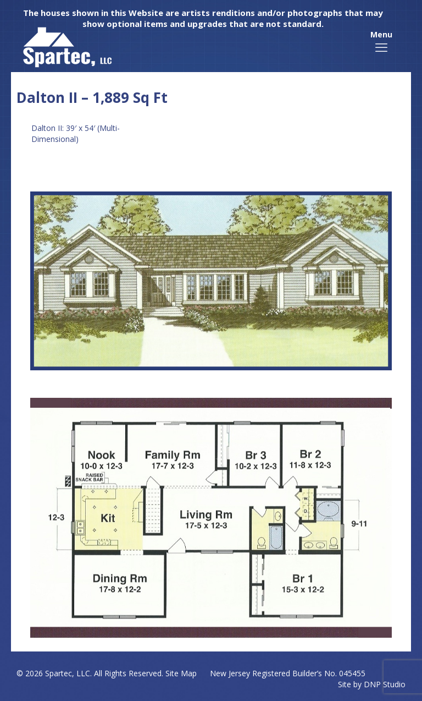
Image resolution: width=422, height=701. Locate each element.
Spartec (58, 673)
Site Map (181, 673)
